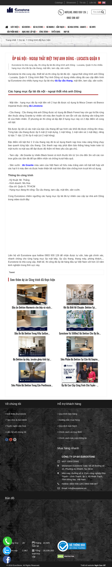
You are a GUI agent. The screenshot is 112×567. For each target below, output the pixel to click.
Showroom (71, 2)
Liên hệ (92, 2)
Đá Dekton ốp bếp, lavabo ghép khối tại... (32, 359)
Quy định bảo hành (67, 426)
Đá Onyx (92, 26)
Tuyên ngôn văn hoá (15, 426)
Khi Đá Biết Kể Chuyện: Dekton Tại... (80, 307)
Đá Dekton (26, 27)
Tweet (12, 272)
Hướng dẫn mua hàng (69, 420)
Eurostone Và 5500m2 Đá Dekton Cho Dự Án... (80, 333)
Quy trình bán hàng (67, 414)
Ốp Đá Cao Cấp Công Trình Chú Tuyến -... (80, 385)
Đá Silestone (39, 27)
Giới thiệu (15, 27)
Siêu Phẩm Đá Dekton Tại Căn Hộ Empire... (80, 359)
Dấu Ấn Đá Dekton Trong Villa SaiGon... (32, 333)
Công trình (44, 32)
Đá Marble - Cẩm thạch (56, 27)
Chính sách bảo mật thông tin (72, 438)
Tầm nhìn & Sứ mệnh (16, 420)
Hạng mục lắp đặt (29, 32)
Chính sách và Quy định (70, 432)
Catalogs (59, 2)
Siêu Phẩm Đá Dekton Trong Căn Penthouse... (32, 385)
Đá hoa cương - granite (78, 27)
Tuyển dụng (55, 31)
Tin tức (83, 2)
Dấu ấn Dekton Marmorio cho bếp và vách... (32, 307)
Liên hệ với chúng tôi (15, 432)
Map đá (66, 31)
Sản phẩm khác (13, 32)
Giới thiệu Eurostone (15, 414)
